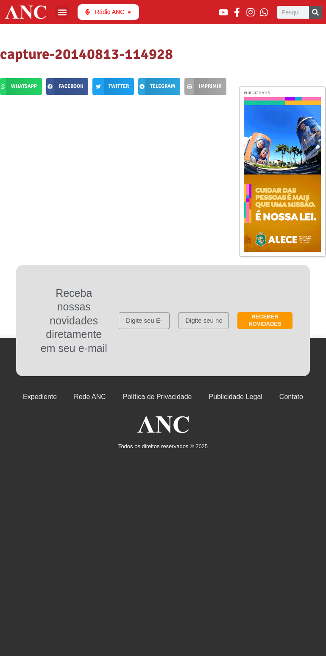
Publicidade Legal (235, 396)
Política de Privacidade (157, 396)
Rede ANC (90, 396)
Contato (291, 396)
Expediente (40, 396)
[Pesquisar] (315, 12)
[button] (62, 12)
